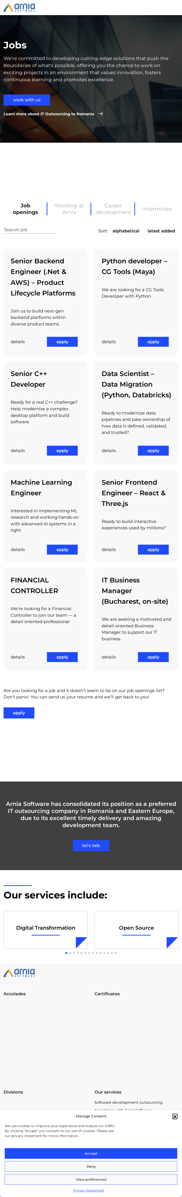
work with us (27, 100)
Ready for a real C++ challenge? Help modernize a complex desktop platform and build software (44, 412)
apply (62, 341)
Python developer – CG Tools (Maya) (134, 266)
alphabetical (126, 231)
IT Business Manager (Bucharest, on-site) (135, 590)
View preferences (91, 1179)
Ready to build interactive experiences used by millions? (134, 525)
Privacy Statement (88, 1190)
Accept (91, 1153)
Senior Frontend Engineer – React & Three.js (134, 493)
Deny (91, 1166)
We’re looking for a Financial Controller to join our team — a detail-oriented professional (43, 615)
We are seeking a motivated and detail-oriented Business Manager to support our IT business (136, 629)
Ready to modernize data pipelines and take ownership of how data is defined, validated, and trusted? (136, 422)
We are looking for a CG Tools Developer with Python (133, 293)
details (18, 341)
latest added (161, 231)
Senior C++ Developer (29, 379)
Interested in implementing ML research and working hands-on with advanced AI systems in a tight (45, 520)
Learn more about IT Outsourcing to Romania (49, 114)
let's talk (91, 845)
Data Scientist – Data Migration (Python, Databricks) (136, 384)
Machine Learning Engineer (41, 487)
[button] (175, 1116)
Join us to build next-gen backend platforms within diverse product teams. (38, 317)
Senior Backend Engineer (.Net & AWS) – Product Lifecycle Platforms (43, 277)
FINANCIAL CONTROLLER (34, 585)
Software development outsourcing (129, 1102)
